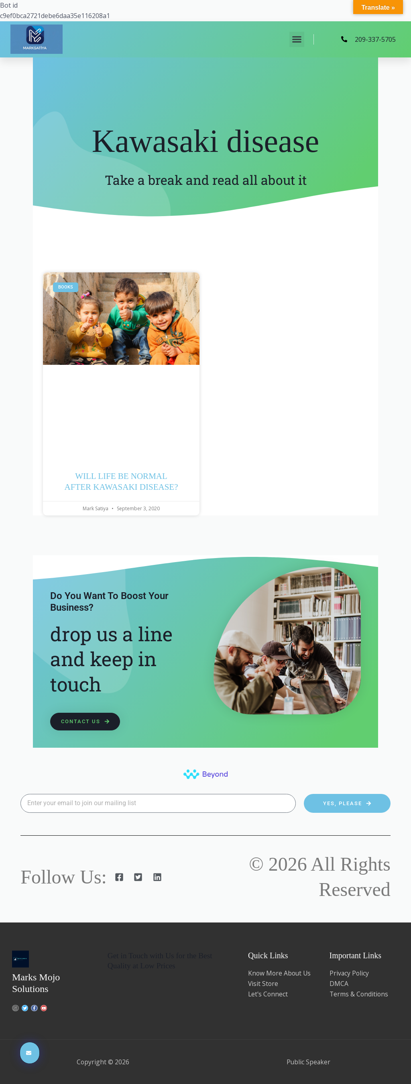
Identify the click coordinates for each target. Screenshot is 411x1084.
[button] (297, 39)
